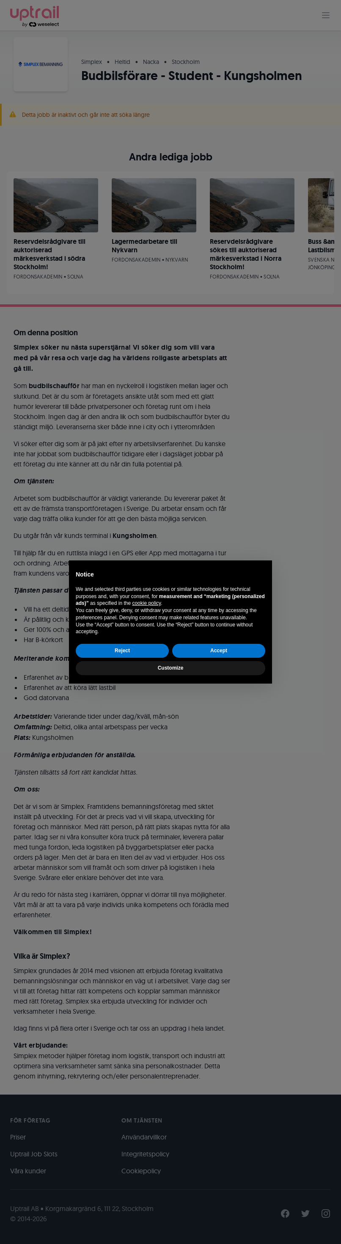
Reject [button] (122, 651)
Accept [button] (218, 651)
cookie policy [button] (146, 603)
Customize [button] (171, 668)
